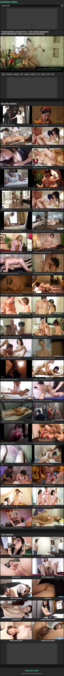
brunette (9, 74)
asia (53, 74)
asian (3, 74)
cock (48, 74)
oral (22, 74)
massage (16, 74)
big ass (43, 74)
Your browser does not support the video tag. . (32, 54)
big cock (33, 74)
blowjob (27, 74)
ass (38, 74)
